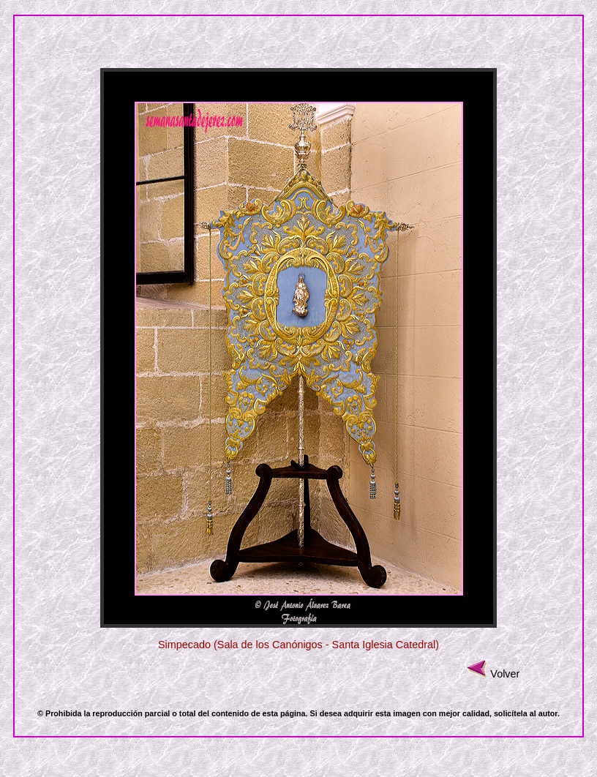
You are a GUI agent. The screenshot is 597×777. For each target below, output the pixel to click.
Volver (504, 674)
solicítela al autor (525, 713)
